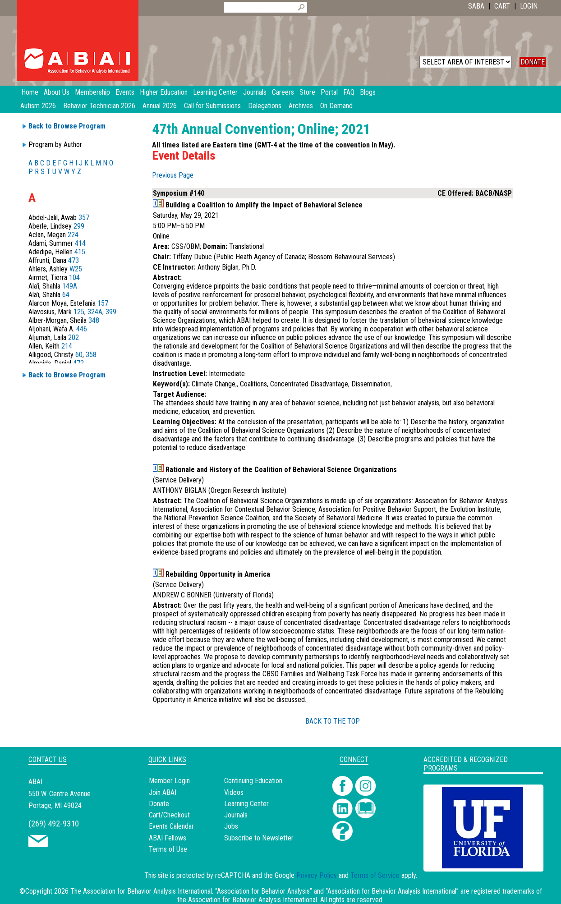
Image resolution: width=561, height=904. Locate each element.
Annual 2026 (160, 105)
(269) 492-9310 (53, 823)
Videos (234, 792)
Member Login (169, 780)
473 (73, 260)
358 (91, 354)
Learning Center (246, 803)
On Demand (336, 105)
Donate (159, 803)
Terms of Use (168, 849)
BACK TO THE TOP (332, 721)
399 (111, 311)
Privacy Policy (316, 875)
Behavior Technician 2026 (99, 105)
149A (69, 286)
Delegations (264, 105)
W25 (75, 269)
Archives (301, 105)
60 (79, 354)
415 (79, 252)
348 (93, 320)
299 (79, 226)
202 (73, 337)
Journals (236, 815)
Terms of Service (375, 875)
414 (80, 243)
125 (79, 311)
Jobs (231, 826)
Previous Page (172, 175)
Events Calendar (171, 826)
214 (66, 346)
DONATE (532, 62)
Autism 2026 (38, 105)
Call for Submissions (212, 105)
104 (74, 277)
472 (78, 363)
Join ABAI (162, 792)
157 (102, 303)
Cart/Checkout (169, 815)
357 (83, 217)
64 (65, 294)
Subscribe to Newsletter (259, 838)
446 (81, 329)
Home (29, 92)
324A (94, 311)
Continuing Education (253, 780)
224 (73, 234)
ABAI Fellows (167, 838)
